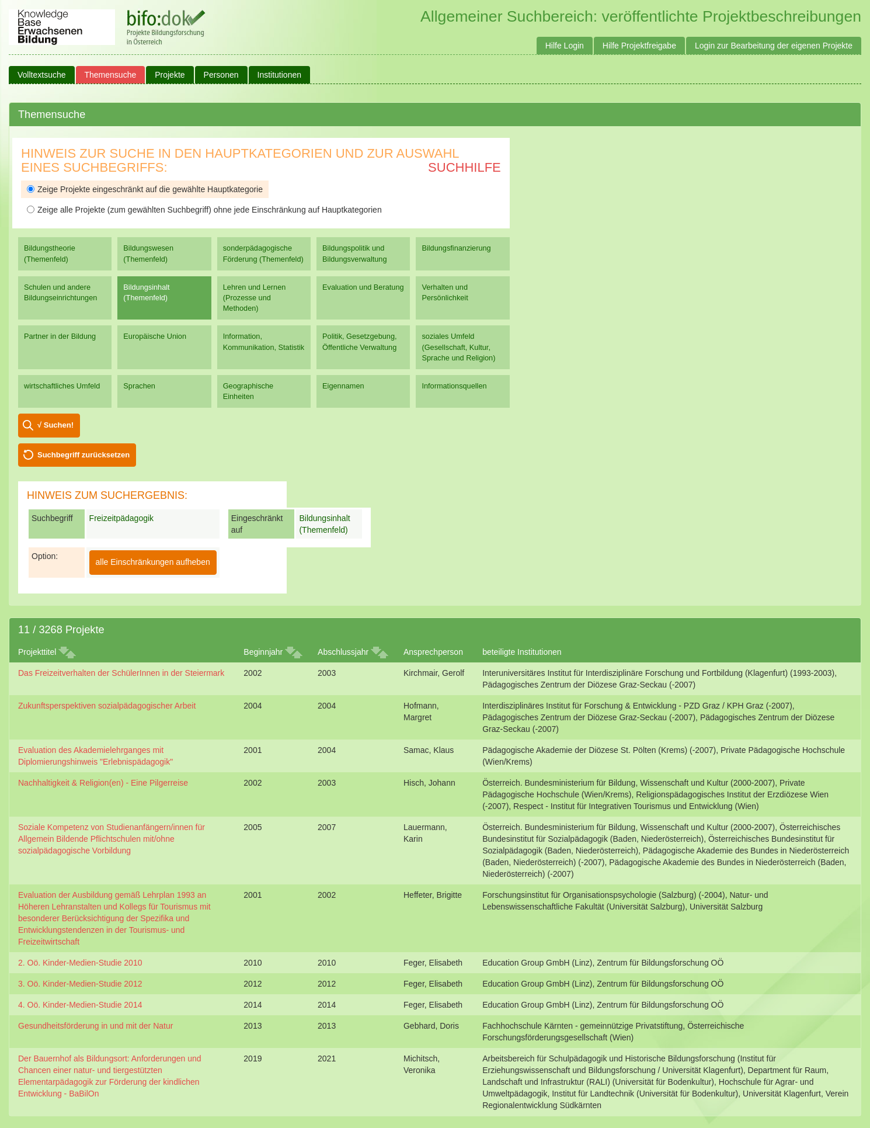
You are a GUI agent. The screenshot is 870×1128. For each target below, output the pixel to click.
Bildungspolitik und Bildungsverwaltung (354, 253)
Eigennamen (343, 385)
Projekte (170, 74)
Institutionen (279, 74)
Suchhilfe (464, 167)
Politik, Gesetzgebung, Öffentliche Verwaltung (359, 341)
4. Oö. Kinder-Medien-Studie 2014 (80, 1004)
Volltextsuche (42, 74)
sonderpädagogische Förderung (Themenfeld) (263, 253)
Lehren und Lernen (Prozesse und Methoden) (254, 298)
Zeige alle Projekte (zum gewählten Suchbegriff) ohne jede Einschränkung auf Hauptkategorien (204, 209)
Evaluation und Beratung (362, 287)
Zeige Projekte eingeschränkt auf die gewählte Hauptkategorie (145, 189)
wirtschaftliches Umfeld (62, 385)
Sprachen (139, 385)
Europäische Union (154, 336)
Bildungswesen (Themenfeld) (148, 253)
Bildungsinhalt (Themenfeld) (146, 292)
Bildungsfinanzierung (456, 248)
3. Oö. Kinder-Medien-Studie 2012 (80, 983)
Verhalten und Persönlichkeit (445, 292)
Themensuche (111, 74)
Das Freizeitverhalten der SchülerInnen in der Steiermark (121, 673)
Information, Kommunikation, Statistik (263, 341)
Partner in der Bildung (60, 336)
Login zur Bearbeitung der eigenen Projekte (773, 45)
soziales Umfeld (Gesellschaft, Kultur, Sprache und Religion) (458, 347)
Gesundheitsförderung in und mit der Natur (95, 1025)
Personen (221, 74)
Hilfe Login (564, 45)
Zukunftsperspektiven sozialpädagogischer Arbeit (107, 705)
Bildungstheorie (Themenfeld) (49, 253)
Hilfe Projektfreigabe (639, 45)
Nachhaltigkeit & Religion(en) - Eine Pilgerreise (103, 782)
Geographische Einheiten (248, 391)
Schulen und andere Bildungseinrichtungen (60, 292)
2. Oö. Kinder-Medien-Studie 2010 (80, 962)
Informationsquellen (454, 385)
